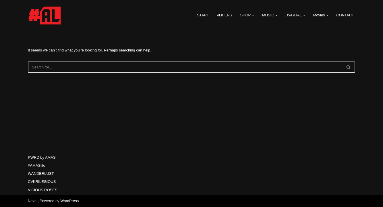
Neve (32, 201)
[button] (253, 15)
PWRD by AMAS (42, 157)
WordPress (69, 201)
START (203, 15)
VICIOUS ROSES (42, 190)
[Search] (185, 67)
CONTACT (345, 15)
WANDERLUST (41, 173)
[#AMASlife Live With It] (45, 15)
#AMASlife (36, 165)
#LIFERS (224, 15)
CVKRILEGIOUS (42, 181)
